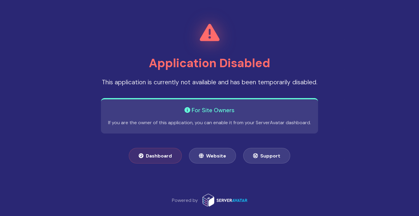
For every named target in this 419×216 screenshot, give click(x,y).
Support (266, 156)
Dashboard (155, 156)
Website (212, 156)
